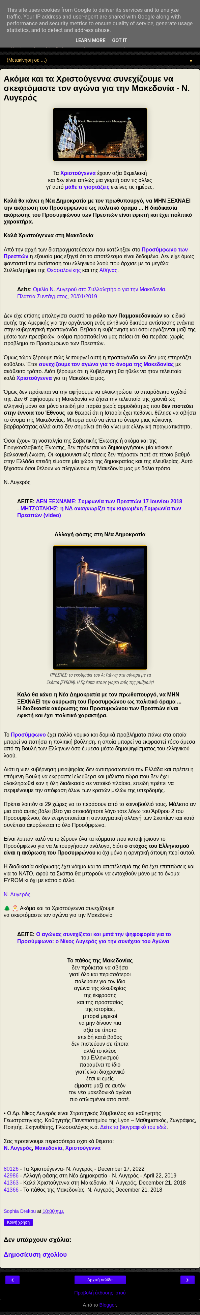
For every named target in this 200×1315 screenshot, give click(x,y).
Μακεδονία (48, 1148)
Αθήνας (108, 270)
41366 (11, 1190)
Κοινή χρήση (18, 1222)
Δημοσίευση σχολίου (35, 1254)
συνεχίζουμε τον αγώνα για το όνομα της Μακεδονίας (106, 364)
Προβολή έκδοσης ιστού (100, 1292)
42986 (11, 1175)
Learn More (90, 40)
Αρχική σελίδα (100, 1280)
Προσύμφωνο (28, 735)
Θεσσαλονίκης (64, 270)
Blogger (107, 1305)
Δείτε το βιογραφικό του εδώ (133, 1127)
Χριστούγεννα (78, 173)
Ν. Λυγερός (17, 894)
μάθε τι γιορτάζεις (87, 187)
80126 (11, 1169)
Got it (119, 40)
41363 (11, 1183)
